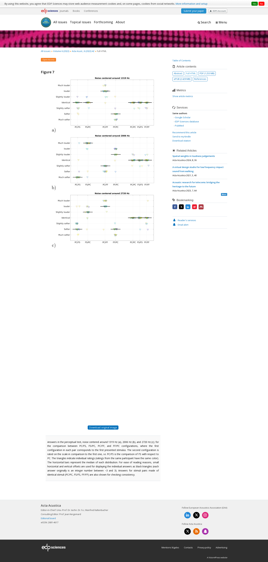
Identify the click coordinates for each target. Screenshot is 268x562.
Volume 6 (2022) (61, 51)
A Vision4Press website (217, 557)
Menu (223, 22)
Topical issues (80, 22)
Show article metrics (182, 96)
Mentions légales (170, 547)
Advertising (221, 547)
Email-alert (180, 224)
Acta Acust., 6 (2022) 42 (83, 51)
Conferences (91, 10)
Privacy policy (204, 547)
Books (76, 10)
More (224, 194)
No (261, 3)
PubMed (179, 125)
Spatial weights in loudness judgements (193, 156)
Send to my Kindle (181, 136)
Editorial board (48, 518)
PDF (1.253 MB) (207, 73)
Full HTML (191, 73)
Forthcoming (103, 22)
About (120, 22)
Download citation (181, 140)
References (200, 78)
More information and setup (191, 3)
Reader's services (184, 220)
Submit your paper (194, 10)
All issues (60, 22)
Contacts (188, 547)
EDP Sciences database (187, 121)
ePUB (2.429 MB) (182, 78)
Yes (255, 3)
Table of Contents (181, 60)
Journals (64, 10)
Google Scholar (183, 117)
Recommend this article (184, 132)
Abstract (178, 73)
